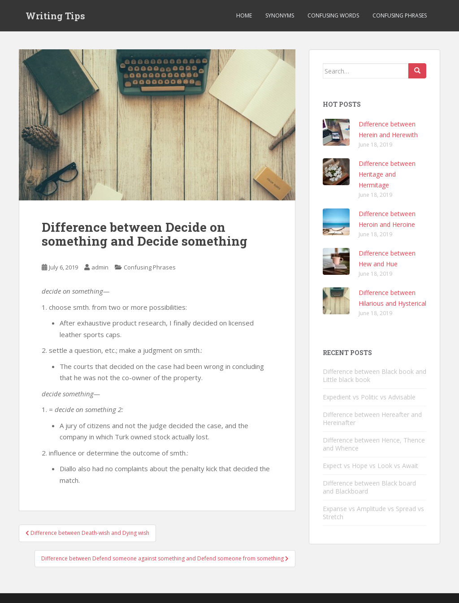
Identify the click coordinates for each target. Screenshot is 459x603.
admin (99, 267)
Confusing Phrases (399, 15)
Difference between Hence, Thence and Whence (374, 444)
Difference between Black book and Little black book (374, 375)
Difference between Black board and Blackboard (369, 487)
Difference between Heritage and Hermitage (387, 174)
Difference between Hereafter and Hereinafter (372, 418)
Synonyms (279, 15)
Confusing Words (333, 15)
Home (244, 15)
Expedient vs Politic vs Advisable (369, 397)
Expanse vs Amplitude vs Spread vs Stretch (373, 512)
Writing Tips (55, 16)
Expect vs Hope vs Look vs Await (370, 465)
